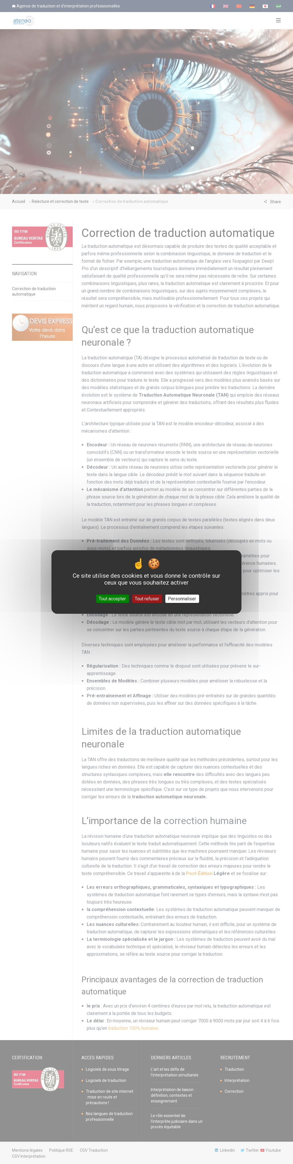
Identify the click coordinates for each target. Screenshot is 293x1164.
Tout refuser (147, 598)
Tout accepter (112, 598)
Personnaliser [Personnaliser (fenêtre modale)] (182, 598)
